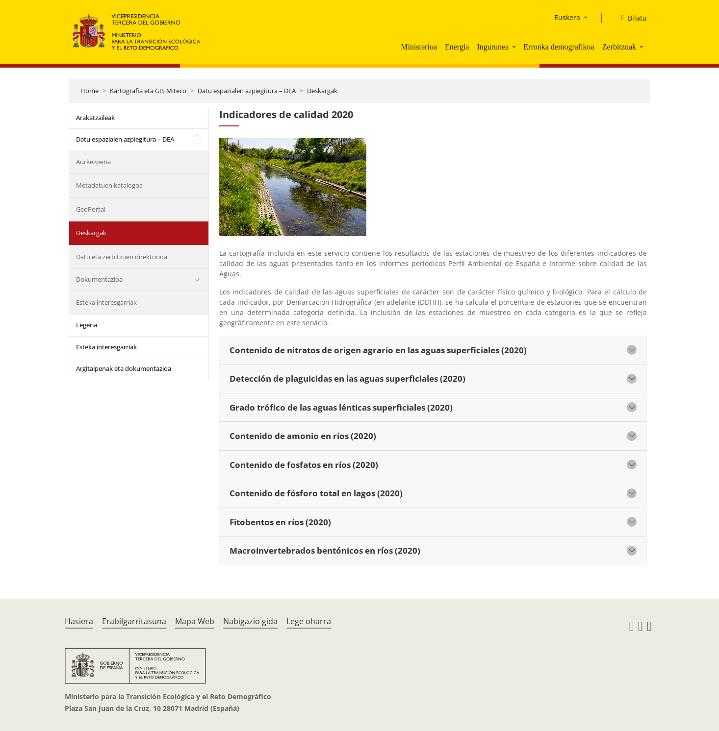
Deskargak (322, 90)
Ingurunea (493, 47)
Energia (457, 47)
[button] (515, 46)
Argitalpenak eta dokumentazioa (123, 368)
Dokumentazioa (99, 279)
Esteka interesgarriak (106, 302)
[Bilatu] (630, 18)
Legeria (86, 324)
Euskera (567, 17)
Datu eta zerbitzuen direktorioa (121, 256)
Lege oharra (308, 621)
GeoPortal (90, 209)
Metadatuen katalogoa (109, 185)
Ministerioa (419, 47)
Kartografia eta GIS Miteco (148, 90)
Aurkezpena (93, 161)
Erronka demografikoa (558, 47)
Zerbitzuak (619, 47)
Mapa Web (194, 621)
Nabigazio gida (250, 621)
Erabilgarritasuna (134, 621)
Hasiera (79, 621)
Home (89, 90)
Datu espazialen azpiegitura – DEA (247, 90)
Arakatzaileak (95, 117)
